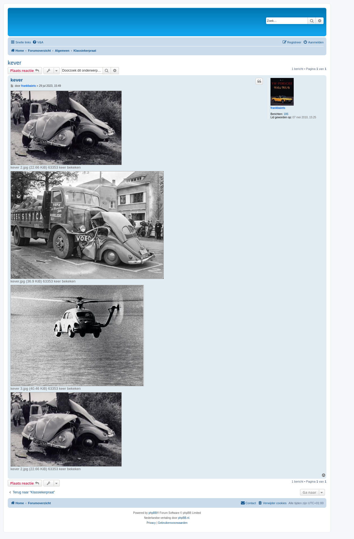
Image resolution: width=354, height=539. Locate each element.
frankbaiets (277, 107)
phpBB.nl (183, 517)
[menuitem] (37, 42)
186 (286, 114)
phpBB (153, 512)
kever (14, 63)
